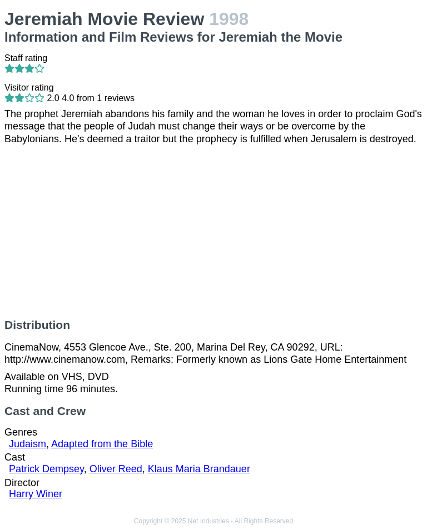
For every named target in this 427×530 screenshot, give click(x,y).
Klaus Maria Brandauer (199, 468)
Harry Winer (35, 493)
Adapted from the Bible (102, 443)
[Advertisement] (213, 231)
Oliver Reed (116, 468)
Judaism (27, 443)
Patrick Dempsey (46, 468)
